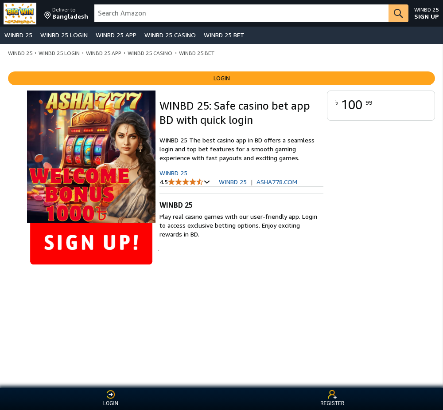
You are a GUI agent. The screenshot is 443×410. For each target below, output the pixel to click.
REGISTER (332, 398)
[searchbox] (241, 13)
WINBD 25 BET (224, 35)
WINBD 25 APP (116, 35)
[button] (66, 13)
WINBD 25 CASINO (170, 35)
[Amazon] (21, 13)
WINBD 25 (18, 35)
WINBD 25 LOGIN (64, 35)
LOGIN (110, 398)
